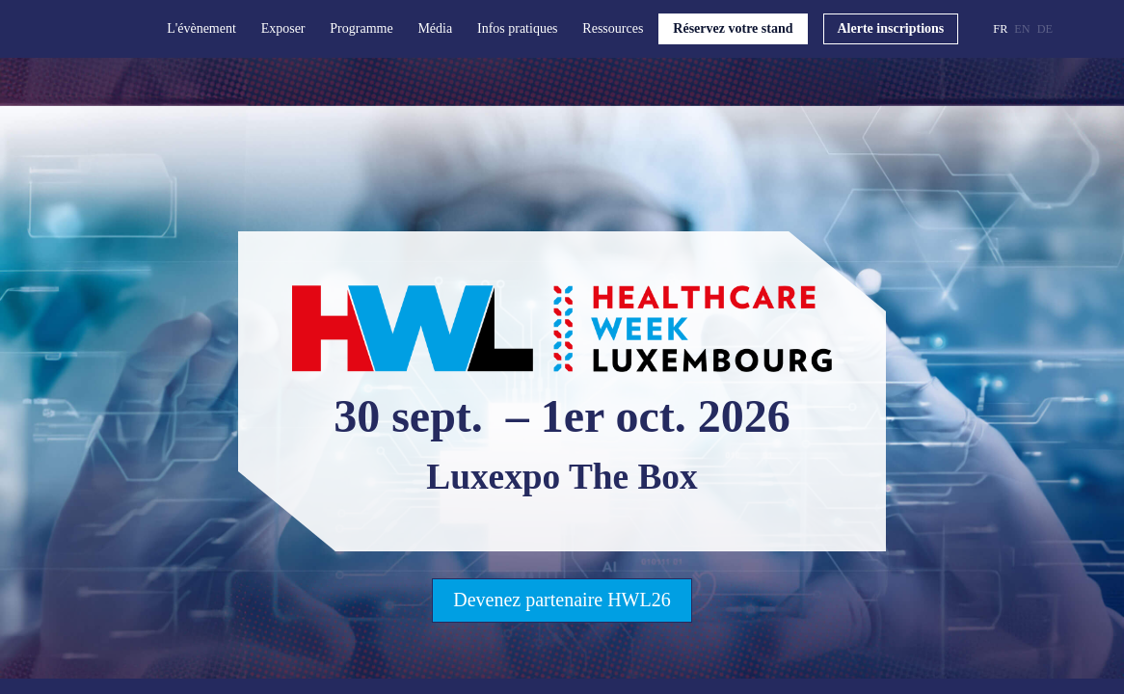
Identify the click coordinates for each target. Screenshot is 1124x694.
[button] (732, 28)
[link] (206, 29)
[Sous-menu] (244, 29)
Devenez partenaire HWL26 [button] (561, 599)
